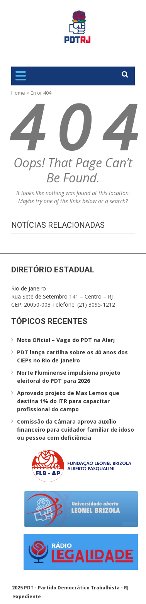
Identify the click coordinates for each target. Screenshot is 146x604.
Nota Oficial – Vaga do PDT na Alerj (66, 340)
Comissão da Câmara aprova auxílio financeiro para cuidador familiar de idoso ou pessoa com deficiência (75, 429)
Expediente (27, 596)
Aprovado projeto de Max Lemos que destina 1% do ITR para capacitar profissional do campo (68, 401)
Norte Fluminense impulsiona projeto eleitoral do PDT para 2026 (69, 376)
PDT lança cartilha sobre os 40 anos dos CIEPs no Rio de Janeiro (72, 356)
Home (18, 92)
